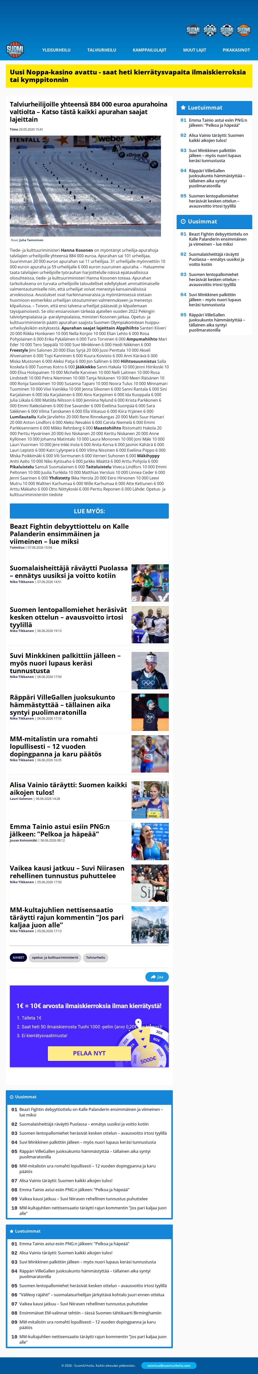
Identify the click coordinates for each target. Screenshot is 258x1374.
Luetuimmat (28, 1231)
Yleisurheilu (56, 50)
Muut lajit (194, 50)
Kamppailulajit (149, 50)
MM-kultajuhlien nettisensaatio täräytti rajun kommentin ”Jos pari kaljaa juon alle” (67, 917)
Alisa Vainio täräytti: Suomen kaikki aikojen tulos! (68, 788)
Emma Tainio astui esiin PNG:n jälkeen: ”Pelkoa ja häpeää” (60, 830)
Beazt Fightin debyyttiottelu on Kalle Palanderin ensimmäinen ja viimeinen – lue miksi (69, 534)
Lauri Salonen (21, 798)
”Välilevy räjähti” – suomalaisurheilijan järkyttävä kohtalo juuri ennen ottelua (91, 1294)
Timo (14, 129)
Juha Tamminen (31, 240)
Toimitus (17, 547)
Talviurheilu (101, 50)
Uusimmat (26, 1097)
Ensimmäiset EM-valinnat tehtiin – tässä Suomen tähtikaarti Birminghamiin (90, 1313)
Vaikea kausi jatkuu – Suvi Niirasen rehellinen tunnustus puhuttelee (67, 871)
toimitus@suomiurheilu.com (168, 1365)
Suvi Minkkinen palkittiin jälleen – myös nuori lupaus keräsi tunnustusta (65, 663)
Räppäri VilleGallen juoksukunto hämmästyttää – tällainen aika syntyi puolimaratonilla (62, 705)
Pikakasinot (236, 50)
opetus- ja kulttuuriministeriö (55, 957)
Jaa (157, 977)
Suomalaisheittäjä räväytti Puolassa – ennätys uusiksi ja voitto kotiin (69, 571)
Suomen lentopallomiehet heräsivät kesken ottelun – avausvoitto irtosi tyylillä (68, 617)
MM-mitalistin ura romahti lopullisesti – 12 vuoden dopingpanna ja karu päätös (56, 746)
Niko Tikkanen (22, 581)
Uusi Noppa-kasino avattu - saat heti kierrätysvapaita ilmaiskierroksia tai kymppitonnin (128, 75)
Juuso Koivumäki (23, 840)
